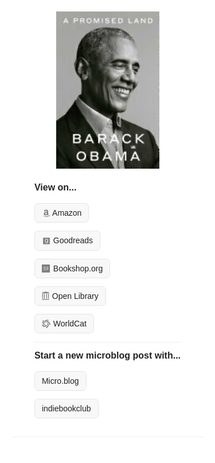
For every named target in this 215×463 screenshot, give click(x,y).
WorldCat (64, 323)
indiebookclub (66, 408)
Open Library (70, 296)
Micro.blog (60, 381)
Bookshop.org (72, 268)
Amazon (61, 212)
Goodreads (67, 240)
